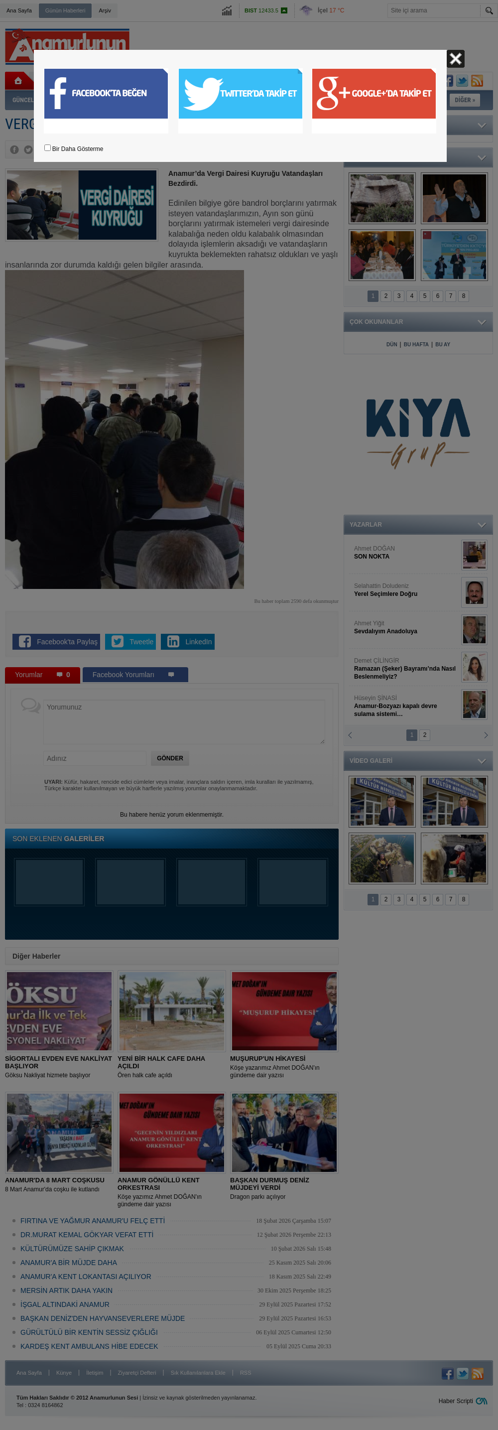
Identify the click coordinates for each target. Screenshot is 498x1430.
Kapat (456, 59)
